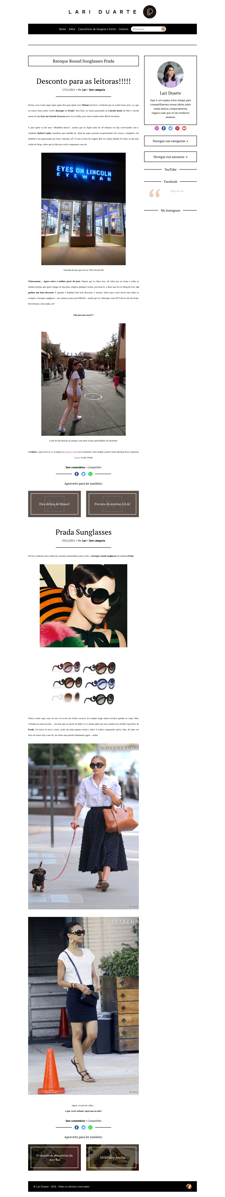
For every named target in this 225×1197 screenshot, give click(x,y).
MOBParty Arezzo (112, 1157)
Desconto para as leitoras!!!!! (83, 81)
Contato (123, 29)
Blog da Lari (177, 191)
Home (62, 29)
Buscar (163, 29)
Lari (84, 89)
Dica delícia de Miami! (54, 504)
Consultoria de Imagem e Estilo (97, 29)
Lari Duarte (170, 93)
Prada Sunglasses (84, 532)
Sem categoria (97, 89)
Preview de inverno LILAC (113, 504)
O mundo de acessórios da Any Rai (54, 1157)
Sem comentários (75, 467)
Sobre (72, 29)
